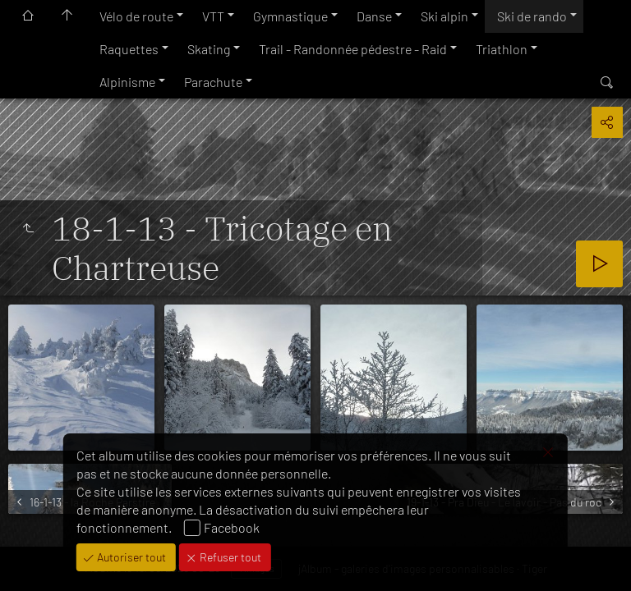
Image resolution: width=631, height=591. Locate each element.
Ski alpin (444, 16)
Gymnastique (290, 16)
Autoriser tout (130, 557)
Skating (208, 49)
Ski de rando (532, 16)
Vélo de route (136, 16)
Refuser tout (229, 557)
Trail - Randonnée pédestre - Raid (353, 49)
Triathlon (501, 49)
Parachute (213, 81)
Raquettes (129, 49)
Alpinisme (127, 81)
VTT (213, 16)
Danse (374, 16)
